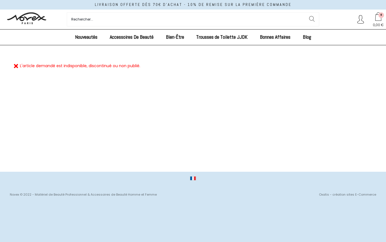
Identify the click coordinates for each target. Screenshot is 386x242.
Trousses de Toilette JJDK (221, 37)
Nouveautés (86, 37)
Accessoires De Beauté (131, 37)
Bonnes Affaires (275, 37)
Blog (307, 37)
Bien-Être (175, 37)
